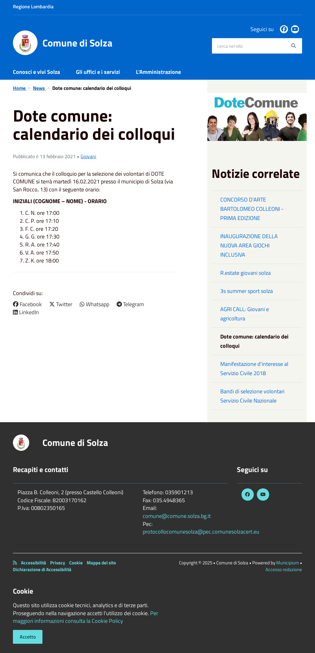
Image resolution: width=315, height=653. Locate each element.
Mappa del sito (101, 562)
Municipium (287, 562)
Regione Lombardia (33, 6)
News (39, 88)
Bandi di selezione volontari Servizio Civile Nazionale (252, 396)
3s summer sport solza (246, 291)
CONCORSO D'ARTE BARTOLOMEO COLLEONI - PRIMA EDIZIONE (252, 208)
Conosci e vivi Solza (36, 72)
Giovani (88, 156)
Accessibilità (33, 562)
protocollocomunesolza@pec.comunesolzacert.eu (201, 531)
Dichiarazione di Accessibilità (42, 569)
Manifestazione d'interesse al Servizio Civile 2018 (254, 368)
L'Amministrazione (158, 72)
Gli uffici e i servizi (98, 72)
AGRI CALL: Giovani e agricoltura (244, 313)
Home (20, 88)
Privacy (57, 562)
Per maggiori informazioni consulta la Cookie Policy (85, 617)
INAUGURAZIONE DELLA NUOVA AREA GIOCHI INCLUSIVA (249, 245)
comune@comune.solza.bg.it (177, 516)
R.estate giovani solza (245, 273)
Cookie (76, 562)
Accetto (28, 636)
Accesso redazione (283, 569)
